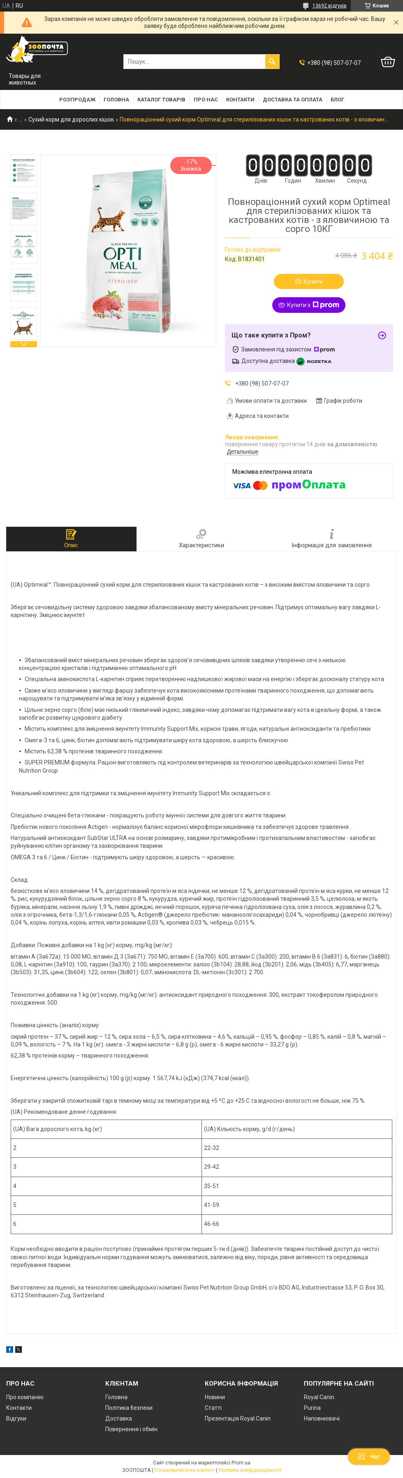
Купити (313, 281)
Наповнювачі (322, 1418)
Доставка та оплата (292, 99)
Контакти (240, 99)
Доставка (118, 1418)
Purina (312, 1408)
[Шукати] (272, 62)
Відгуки (16, 1418)
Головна (116, 99)
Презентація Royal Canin (238, 1418)
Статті (213, 1408)
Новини (215, 1397)
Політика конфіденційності (249, 1470)
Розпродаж (77, 99)
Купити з (313, 305)
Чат (369, 1456)
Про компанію (25, 1397)
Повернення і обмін (131, 1429)
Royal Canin (319, 1397)
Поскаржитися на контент (184, 1470)
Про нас (206, 99)
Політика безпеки (129, 1408)
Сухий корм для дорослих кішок (71, 119)
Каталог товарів (161, 99)
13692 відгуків (330, 6)
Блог (337, 99)
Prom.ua (241, 1463)
